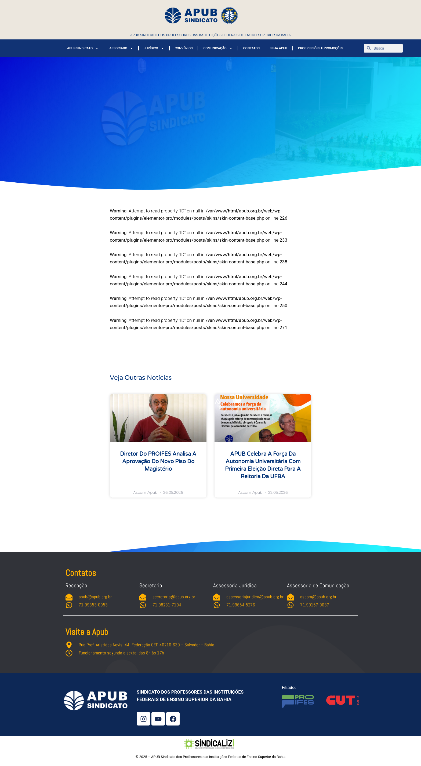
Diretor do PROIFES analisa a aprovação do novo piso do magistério (158, 461)
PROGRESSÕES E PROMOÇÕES (320, 48)
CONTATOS (251, 48)
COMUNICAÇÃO (217, 48)
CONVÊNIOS (184, 48)
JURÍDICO (154, 48)
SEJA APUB (278, 48)
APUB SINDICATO (83, 48)
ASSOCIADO (121, 48)
